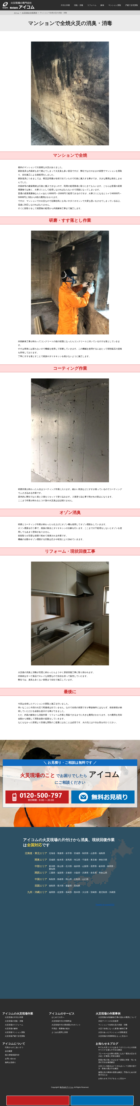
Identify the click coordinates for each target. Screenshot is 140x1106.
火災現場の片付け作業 (14, 1017)
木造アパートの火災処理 (108, 1021)
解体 (102, 5)
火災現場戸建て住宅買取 (15, 1036)
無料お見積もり (103, 797)
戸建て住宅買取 (131, 5)
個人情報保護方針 (12, 1055)
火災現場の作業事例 (29, 13)
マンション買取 (114, 5)
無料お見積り (10, 1062)
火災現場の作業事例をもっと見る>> (113, 1036)
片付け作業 (65, 5)
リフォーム (91, 5)
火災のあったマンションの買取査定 (112, 1032)
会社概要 (8, 1051)
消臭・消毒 (78, 5)
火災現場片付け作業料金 (62, 1021)
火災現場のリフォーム (14, 1025)
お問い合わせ (10, 1059)
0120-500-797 (37, 797)
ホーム (16, 13)
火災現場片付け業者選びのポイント (66, 1025)
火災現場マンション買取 (15, 1032)
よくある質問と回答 (60, 1032)
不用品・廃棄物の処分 (61, 1028)
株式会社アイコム (66, 1087)
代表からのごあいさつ (14, 1047)
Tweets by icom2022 (104, 905)
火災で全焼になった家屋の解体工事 (112, 1028)
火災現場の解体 (11, 1028)
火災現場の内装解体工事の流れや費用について (117, 1017)
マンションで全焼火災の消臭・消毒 (112, 1025)
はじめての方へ (58, 1017)
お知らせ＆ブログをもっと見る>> (112, 1078)
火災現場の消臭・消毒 (14, 1021)
